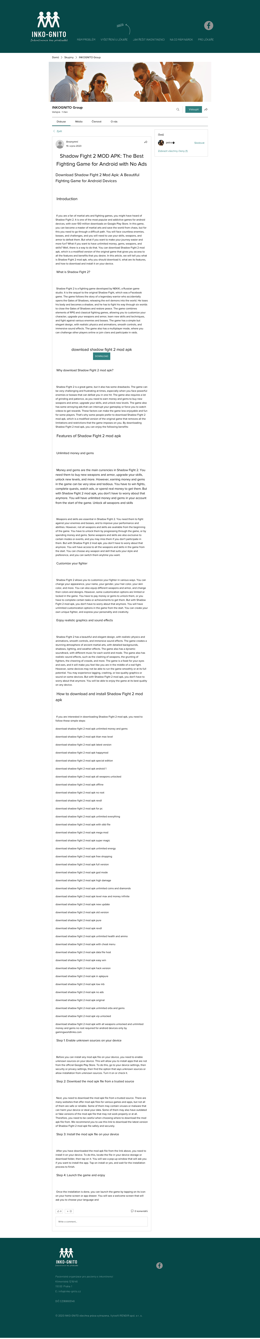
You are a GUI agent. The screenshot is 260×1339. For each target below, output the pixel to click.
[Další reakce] (69, 1211)
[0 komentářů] (139, 1211)
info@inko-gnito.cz (70, 1291)
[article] (101, 683)
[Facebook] (208, 25)
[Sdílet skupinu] (206, 109)
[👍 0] (59, 1211)
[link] (61, 121)
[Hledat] (178, 109)
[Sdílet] (146, 142)
